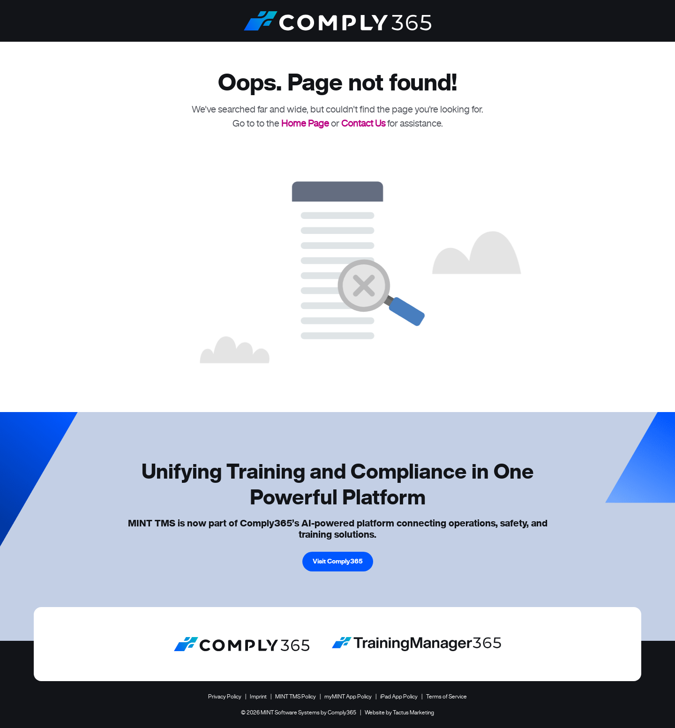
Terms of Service (446, 696)
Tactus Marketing (413, 712)
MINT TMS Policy (295, 696)
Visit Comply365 (338, 561)
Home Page (305, 123)
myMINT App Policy (348, 696)
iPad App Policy (399, 696)
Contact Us (363, 123)
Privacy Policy (224, 696)
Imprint (258, 696)
